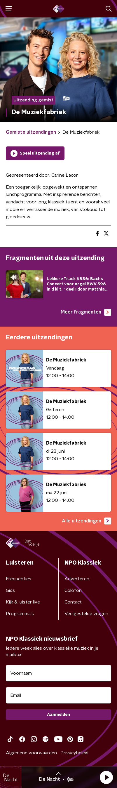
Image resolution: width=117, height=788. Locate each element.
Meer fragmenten (86, 312)
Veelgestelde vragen (86, 613)
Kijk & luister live (23, 602)
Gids (10, 590)
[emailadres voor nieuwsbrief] (58, 695)
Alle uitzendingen (86, 520)
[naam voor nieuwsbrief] (58, 673)
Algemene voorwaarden (31, 753)
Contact (73, 602)
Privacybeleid (74, 753)
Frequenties (18, 578)
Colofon (73, 590)
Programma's (20, 613)
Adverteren (76, 578)
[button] (106, 777)
